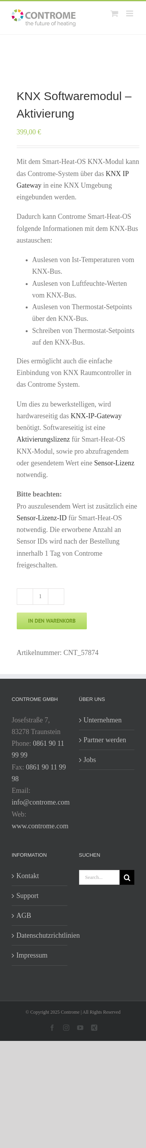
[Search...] (99, 877)
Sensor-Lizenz (114, 463)
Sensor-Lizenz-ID (42, 518)
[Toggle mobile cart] (114, 13)
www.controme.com (40, 826)
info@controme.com (41, 802)
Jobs (90, 760)
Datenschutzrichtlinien (39, 935)
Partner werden (105, 740)
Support (27, 896)
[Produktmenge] (40, 596)
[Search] (127, 877)
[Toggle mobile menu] (130, 13)
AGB (23, 915)
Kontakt (27, 876)
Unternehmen (103, 720)
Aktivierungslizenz (43, 439)
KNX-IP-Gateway (96, 416)
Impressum (31, 955)
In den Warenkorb (52, 620)
